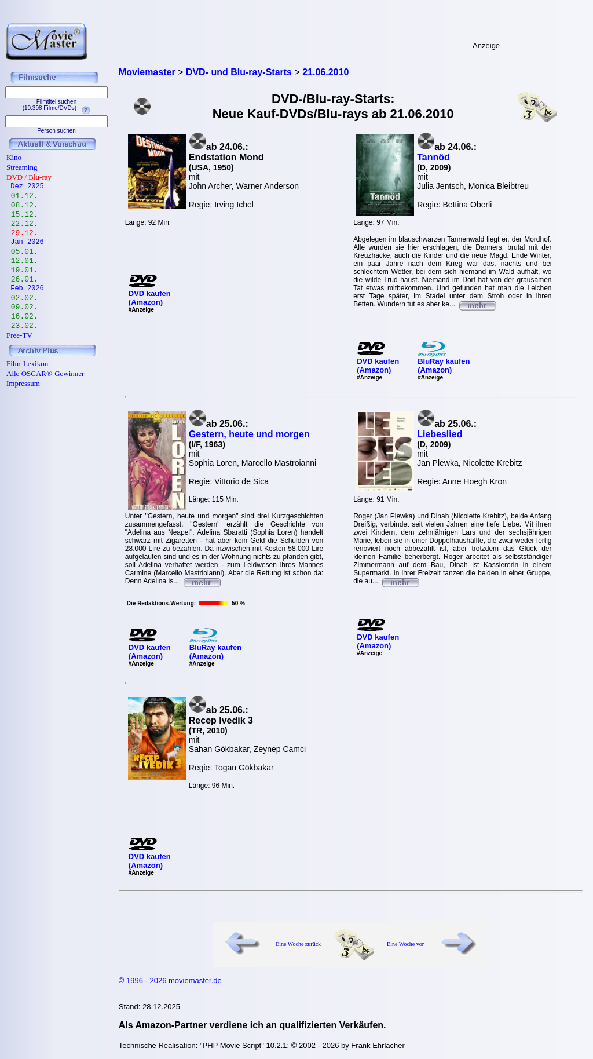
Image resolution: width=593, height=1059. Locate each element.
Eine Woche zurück (298, 944)
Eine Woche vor (405, 944)
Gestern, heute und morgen (249, 434)
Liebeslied (439, 434)
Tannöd (433, 157)
